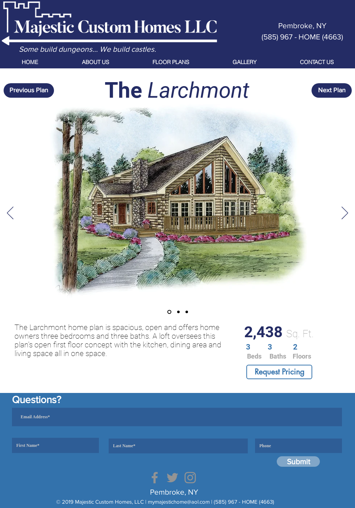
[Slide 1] (169, 312)
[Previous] (10, 213)
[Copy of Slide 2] (178, 312)
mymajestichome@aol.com (179, 502)
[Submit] (298, 461)
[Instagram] (190, 477)
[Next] (345, 213)
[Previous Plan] (29, 90)
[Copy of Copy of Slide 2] (186, 312)
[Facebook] (154, 477)
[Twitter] (172, 477)
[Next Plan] (332, 90)
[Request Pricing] (279, 372)
